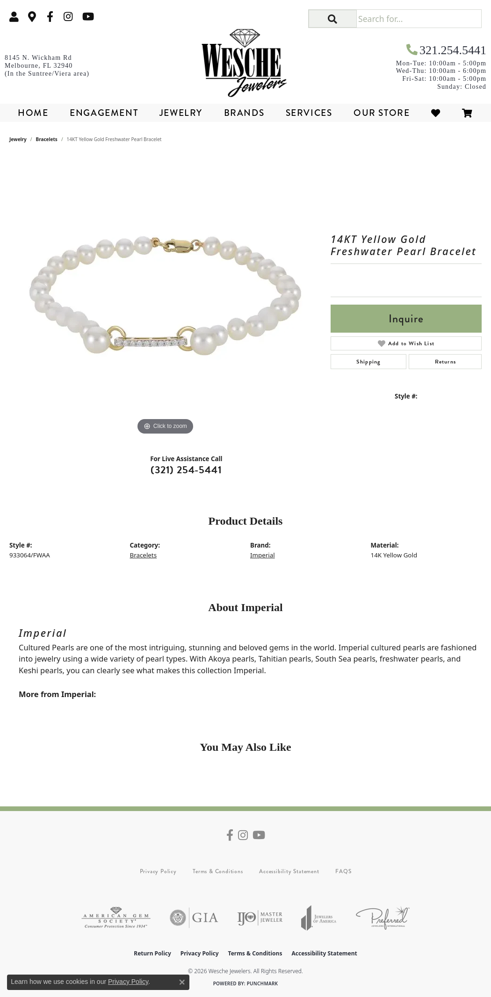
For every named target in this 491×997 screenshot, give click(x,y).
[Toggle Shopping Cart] (468, 113)
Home (33, 113)
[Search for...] (418, 19)
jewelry (18, 139)
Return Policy (152, 953)
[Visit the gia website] (194, 918)
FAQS (343, 871)
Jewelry (180, 113)
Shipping (368, 361)
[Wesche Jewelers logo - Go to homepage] (246, 60)
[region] (165, 297)
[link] (32, 16)
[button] (14, 16)
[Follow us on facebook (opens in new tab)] (50, 16)
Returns (445, 361)
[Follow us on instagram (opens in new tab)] (68, 16)
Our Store (382, 113)
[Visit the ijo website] (259, 918)
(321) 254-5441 (186, 469)
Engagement (104, 113)
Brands (244, 113)
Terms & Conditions (218, 871)
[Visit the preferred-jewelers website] (382, 918)
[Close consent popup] (182, 982)
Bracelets (47, 139)
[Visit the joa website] (319, 918)
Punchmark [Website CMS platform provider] (262, 983)
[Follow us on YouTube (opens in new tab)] (88, 16)
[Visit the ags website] (116, 918)
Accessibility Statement (289, 871)
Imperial (262, 555)
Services (309, 113)
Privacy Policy (158, 871)
